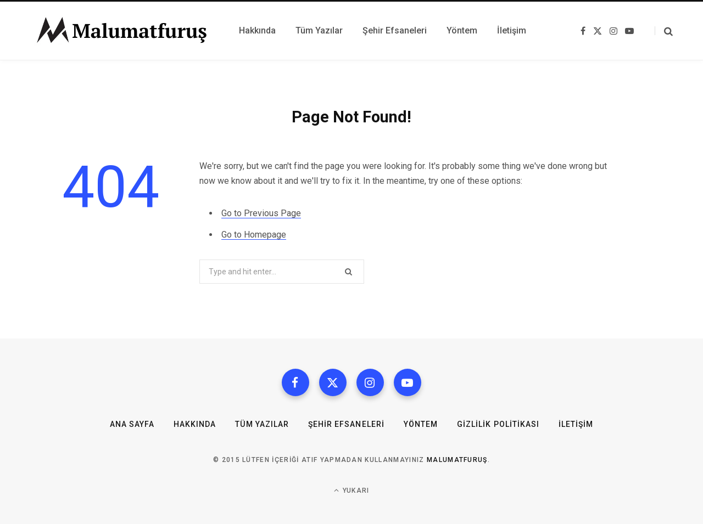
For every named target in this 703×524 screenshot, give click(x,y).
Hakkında (195, 424)
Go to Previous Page (261, 213)
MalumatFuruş (457, 460)
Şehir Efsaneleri (346, 424)
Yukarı (352, 490)
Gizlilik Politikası (498, 424)
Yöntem (421, 424)
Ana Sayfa (132, 424)
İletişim (576, 424)
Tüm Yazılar (262, 424)
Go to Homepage (253, 234)
